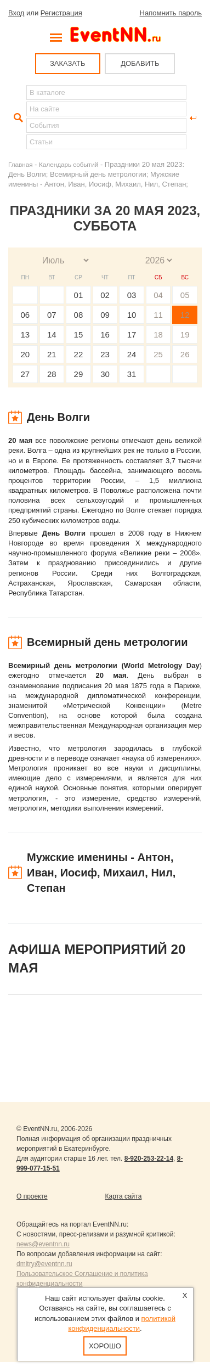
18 (158, 334)
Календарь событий (68, 164)
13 (25, 334)
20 (25, 354)
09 (105, 314)
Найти (17, 118)
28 (51, 374)
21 (51, 354)
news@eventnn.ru (43, 1244)
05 (185, 295)
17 (132, 334)
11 (158, 314)
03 (132, 295)
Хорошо (105, 1346)
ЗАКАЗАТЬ (68, 63)
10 (132, 314)
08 (78, 314)
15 (78, 334)
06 (25, 314)
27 (25, 374)
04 (158, 295)
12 (185, 314)
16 (105, 334)
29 (78, 374)
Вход (16, 13)
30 (105, 374)
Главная (20, 164)
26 (185, 354)
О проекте (32, 1196)
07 (51, 314)
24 (132, 354)
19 (185, 334)
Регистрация (61, 13)
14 (51, 334)
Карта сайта (123, 1196)
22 (78, 354)
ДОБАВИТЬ (140, 63)
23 (105, 354)
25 (158, 354)
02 (105, 295)
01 (78, 295)
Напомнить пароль (171, 13)
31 (132, 374)
